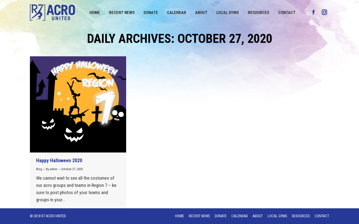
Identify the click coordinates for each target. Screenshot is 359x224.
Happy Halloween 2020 (59, 160)
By (51, 169)
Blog (39, 169)
